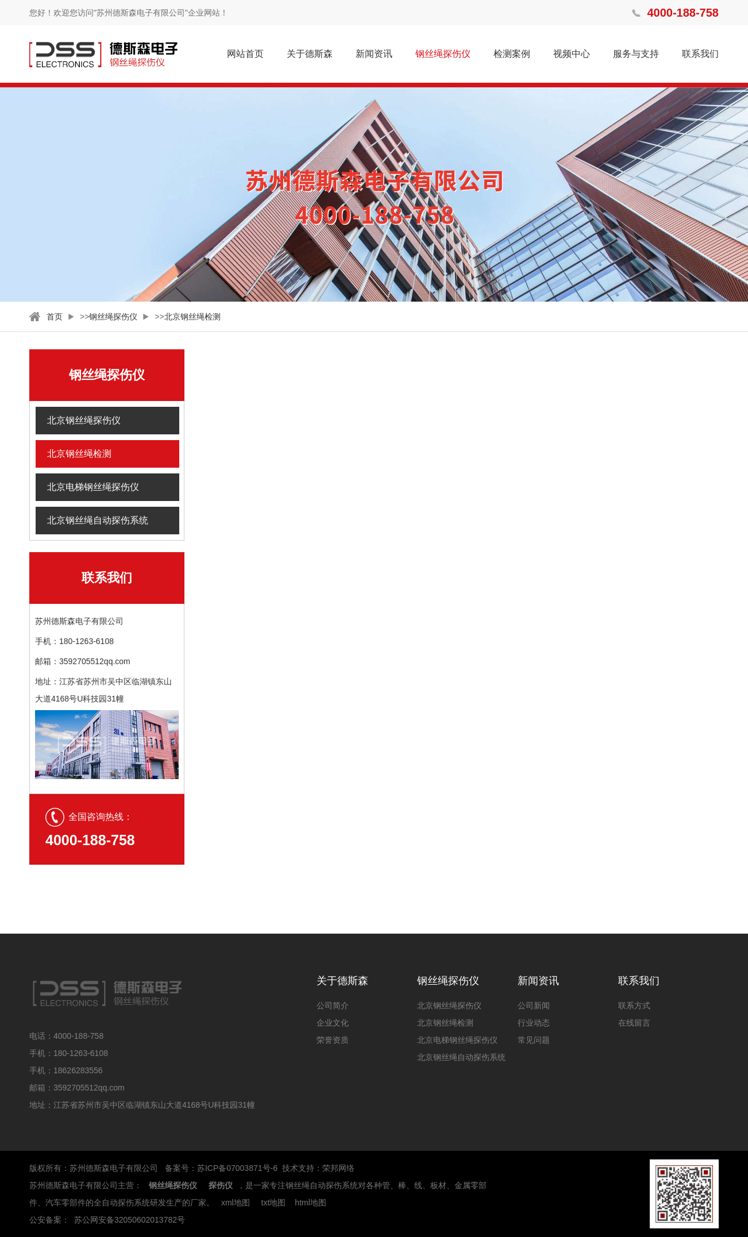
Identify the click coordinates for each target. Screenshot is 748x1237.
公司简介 (333, 1005)
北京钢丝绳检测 (192, 316)
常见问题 (534, 1040)
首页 (55, 316)
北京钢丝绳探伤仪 (84, 420)
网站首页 (245, 54)
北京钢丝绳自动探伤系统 (97, 520)
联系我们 (700, 54)
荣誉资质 (333, 1040)
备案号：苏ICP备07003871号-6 (221, 1168)
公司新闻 (534, 1005)
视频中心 (571, 54)
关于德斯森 (310, 54)
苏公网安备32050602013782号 (129, 1219)
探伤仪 (221, 1185)
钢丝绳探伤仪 (443, 54)
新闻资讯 (374, 54)
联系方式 (634, 1005)
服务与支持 (636, 54)
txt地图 (273, 1202)
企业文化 (333, 1022)
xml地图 (235, 1202)
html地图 (310, 1202)
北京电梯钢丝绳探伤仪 (93, 487)
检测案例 (511, 54)
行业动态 (534, 1022)
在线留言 (634, 1022)
